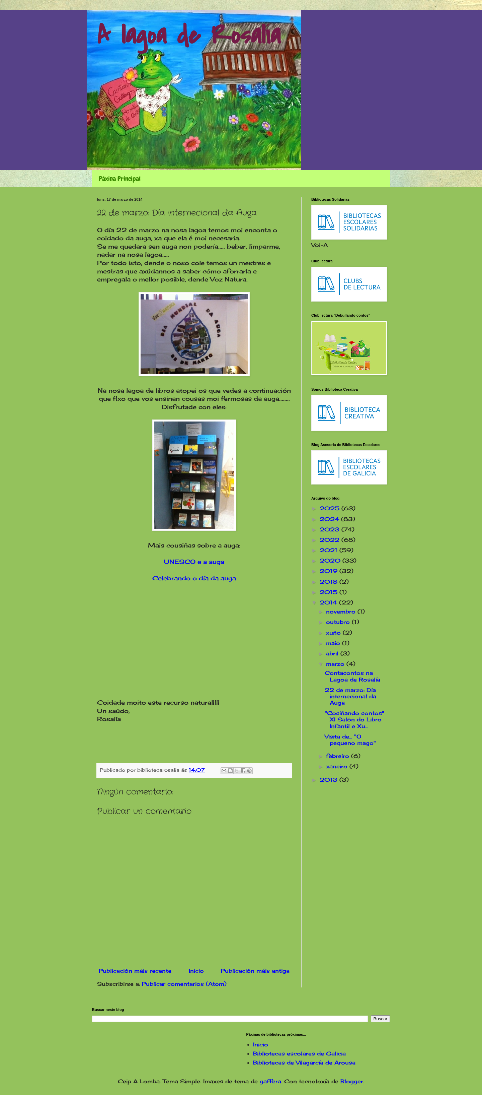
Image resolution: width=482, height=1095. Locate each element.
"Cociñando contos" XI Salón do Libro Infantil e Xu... (354, 719)
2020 (331, 560)
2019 (329, 571)
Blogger (351, 1081)
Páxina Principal (120, 178)
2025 (330, 508)
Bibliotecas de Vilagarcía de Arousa (304, 1062)
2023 (330, 529)
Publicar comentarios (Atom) (184, 983)
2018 (329, 581)
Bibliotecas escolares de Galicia (299, 1053)
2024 (330, 519)
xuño (334, 632)
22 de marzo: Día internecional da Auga (350, 696)
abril (333, 653)
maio (334, 643)
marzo (336, 663)
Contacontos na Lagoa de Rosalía (352, 676)
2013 (329, 779)
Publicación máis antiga (255, 970)
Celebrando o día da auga (194, 578)
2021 (329, 550)
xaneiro (337, 766)
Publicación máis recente (135, 970)
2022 (330, 539)
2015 (329, 592)
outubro (339, 622)
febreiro (338, 756)
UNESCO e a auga (194, 561)
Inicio (196, 970)
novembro (341, 611)
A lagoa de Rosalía (188, 35)
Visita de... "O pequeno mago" (350, 739)
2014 (329, 602)
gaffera (270, 1081)
